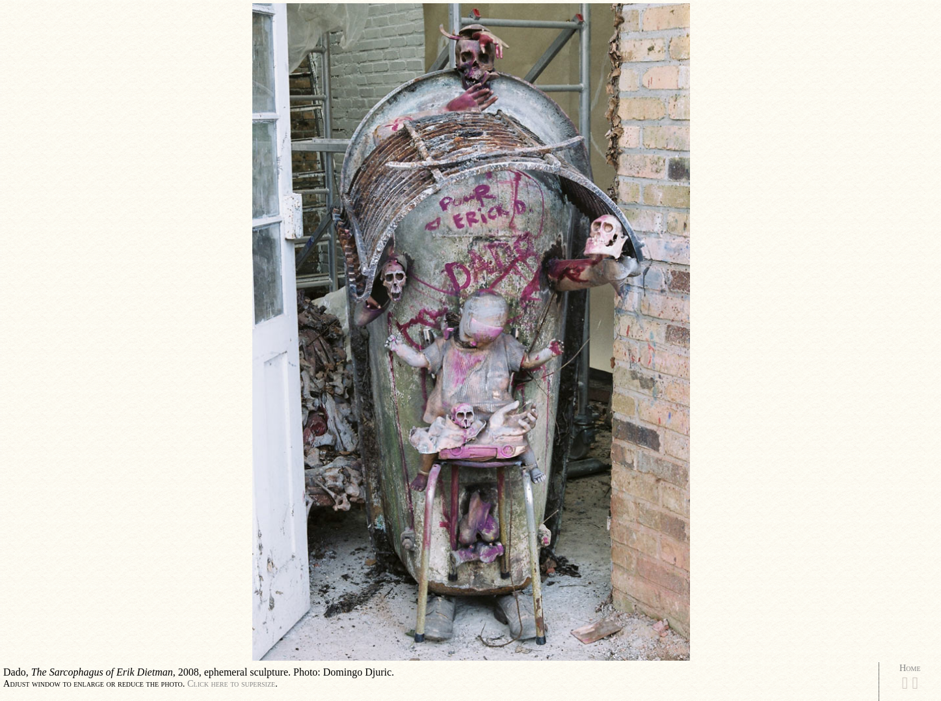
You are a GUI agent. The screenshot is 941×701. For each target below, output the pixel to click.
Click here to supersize (231, 683)
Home (910, 668)
